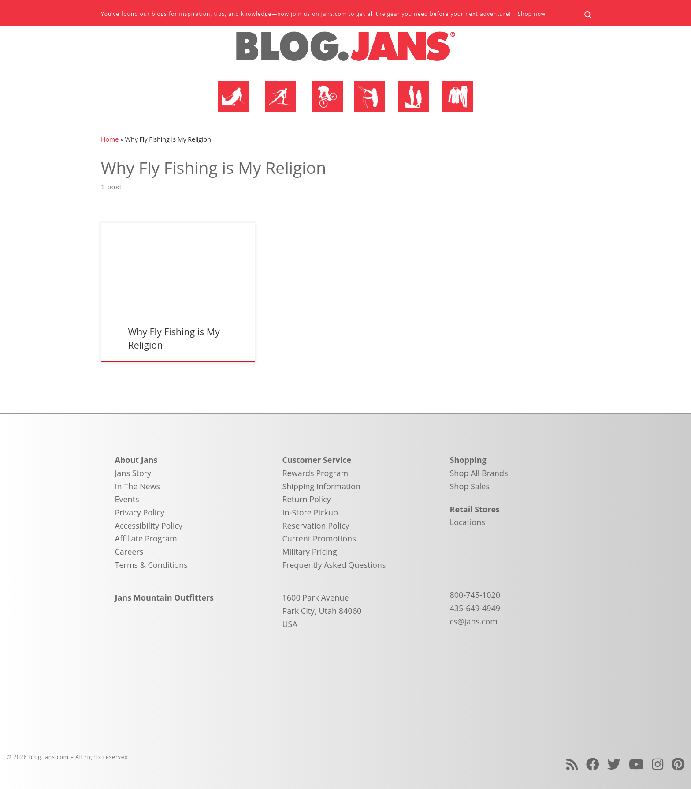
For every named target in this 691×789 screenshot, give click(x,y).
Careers (129, 551)
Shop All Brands (479, 473)
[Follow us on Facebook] (592, 764)
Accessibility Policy (149, 525)
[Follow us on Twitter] (613, 764)
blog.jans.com (49, 757)
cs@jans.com (474, 621)
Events (127, 499)
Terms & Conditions (151, 565)
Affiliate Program (146, 538)
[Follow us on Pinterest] (678, 764)
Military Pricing (309, 551)
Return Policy (306, 499)
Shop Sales (470, 486)
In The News (137, 486)
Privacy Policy (139, 512)
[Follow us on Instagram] (657, 764)
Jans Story (133, 473)
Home (110, 139)
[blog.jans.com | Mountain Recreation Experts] (345, 50)
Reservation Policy (315, 525)
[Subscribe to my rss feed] (572, 764)
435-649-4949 (475, 608)
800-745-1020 (475, 595)
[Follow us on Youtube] (636, 764)
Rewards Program (315, 473)
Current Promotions (319, 538)
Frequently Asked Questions (334, 565)
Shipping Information (321, 486)
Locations (467, 522)
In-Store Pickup (310, 512)
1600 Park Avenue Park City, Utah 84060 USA (322, 610)
